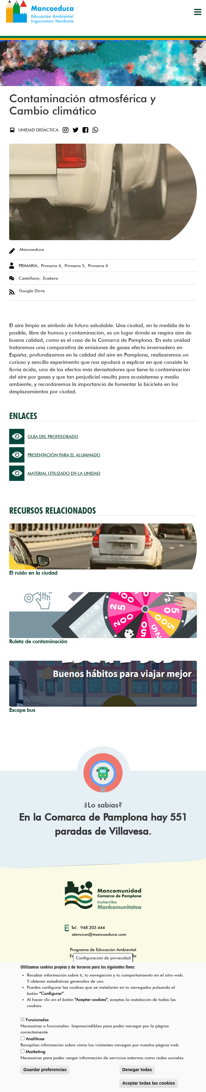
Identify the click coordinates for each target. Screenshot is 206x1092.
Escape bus (22, 710)
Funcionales (37, 1021)
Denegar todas (137, 1071)
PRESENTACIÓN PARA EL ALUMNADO (64, 454)
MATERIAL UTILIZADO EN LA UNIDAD (64, 473)
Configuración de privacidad (103, 959)
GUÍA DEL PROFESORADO (53, 436)
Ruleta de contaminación (38, 641)
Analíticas (35, 1040)
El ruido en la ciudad (33, 573)
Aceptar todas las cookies (148, 1085)
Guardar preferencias (45, 1071)
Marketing (35, 1053)
